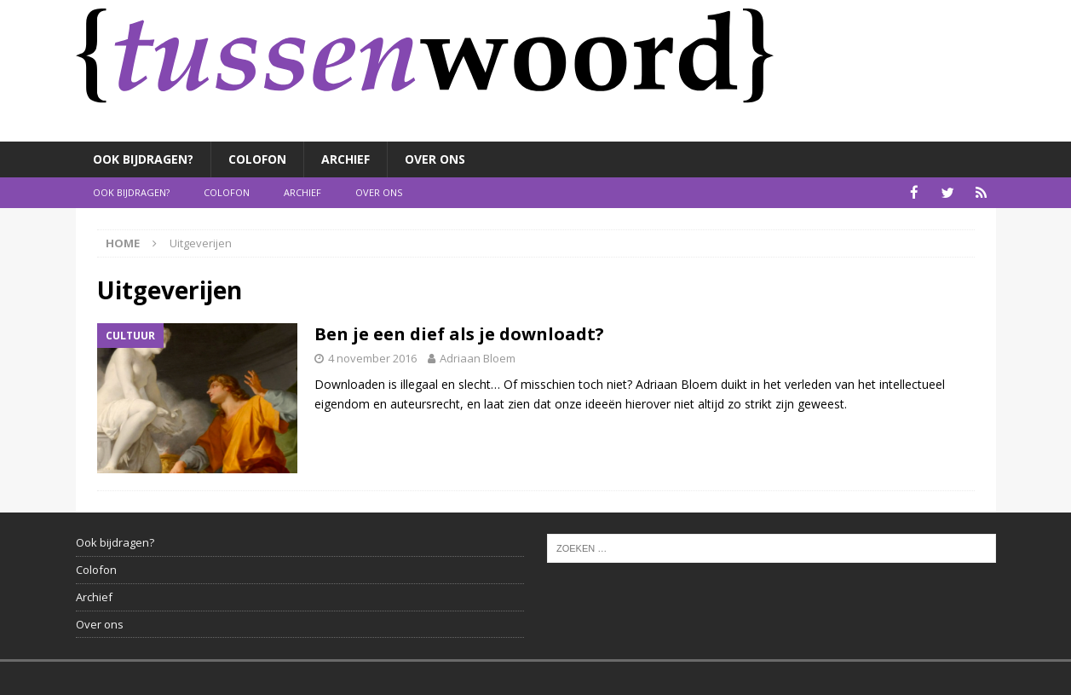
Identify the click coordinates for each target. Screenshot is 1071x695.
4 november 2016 (372, 357)
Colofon (257, 159)
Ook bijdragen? (143, 159)
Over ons (435, 159)
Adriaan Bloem (477, 357)
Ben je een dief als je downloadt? (459, 333)
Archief (345, 159)
